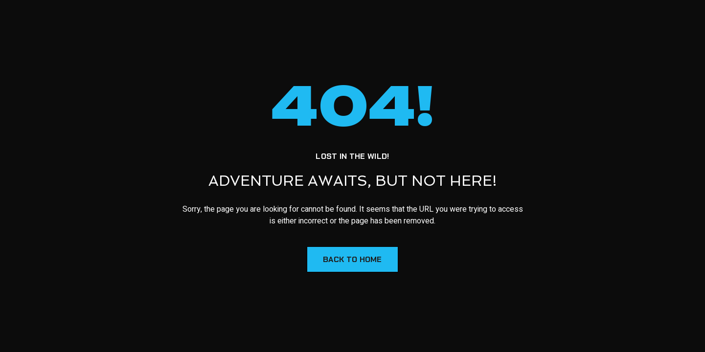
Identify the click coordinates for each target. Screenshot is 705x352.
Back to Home (352, 259)
